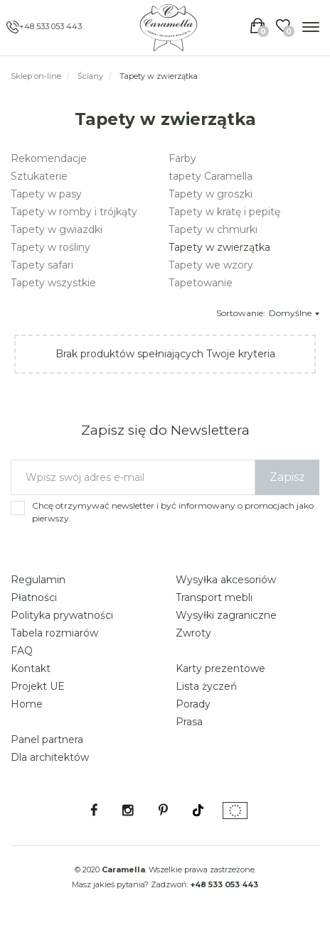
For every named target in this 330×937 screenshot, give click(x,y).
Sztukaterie (39, 176)
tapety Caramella (210, 176)
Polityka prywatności (62, 615)
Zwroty (193, 633)
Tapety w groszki (210, 194)
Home (27, 704)
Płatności (34, 597)
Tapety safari (42, 265)
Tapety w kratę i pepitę (224, 211)
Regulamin (38, 579)
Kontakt (30, 668)
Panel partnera (47, 739)
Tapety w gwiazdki (56, 229)
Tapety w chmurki (213, 229)
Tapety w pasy (46, 194)
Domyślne (294, 313)
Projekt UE (38, 686)
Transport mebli (214, 597)
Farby (182, 158)
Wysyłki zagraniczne (226, 615)
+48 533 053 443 (50, 26)
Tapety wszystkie (53, 282)
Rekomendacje (49, 158)
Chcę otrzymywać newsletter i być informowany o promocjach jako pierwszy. (173, 512)
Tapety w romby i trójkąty (74, 211)
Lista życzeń (206, 686)
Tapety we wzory (211, 265)
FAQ (22, 650)
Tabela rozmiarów (54, 633)
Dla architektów (50, 757)
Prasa (189, 721)
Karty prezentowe (220, 668)
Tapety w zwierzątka (219, 247)
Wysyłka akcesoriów (226, 579)
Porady (193, 704)
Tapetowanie (201, 282)
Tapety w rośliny (50, 247)
